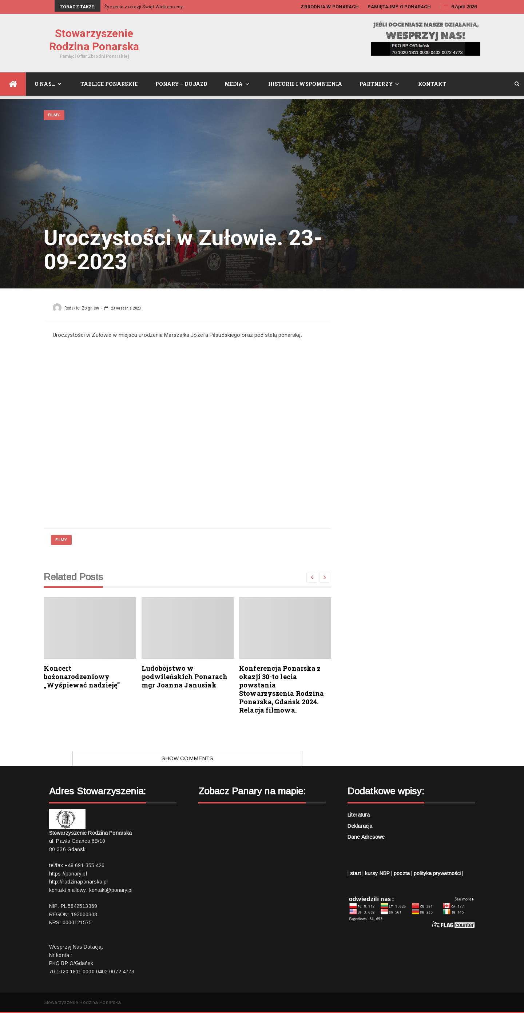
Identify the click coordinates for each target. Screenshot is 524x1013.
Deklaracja (360, 826)
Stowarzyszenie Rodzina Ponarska (94, 40)
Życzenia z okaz (121, 6)
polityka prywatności (437, 873)
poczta (402, 873)
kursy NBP (377, 873)
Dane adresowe (366, 837)
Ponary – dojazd (181, 83)
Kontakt (432, 83)
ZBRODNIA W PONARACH (330, 6)
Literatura (359, 815)
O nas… (45, 83)
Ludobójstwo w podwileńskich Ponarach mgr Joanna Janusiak (184, 676)
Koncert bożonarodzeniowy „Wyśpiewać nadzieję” (82, 676)
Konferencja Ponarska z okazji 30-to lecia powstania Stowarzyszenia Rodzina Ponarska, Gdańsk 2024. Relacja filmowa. (281, 689)
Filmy (54, 115)
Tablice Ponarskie (109, 83)
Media (234, 83)
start (355, 873)
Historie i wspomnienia (305, 83)
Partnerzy (376, 83)
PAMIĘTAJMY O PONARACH (399, 6)
